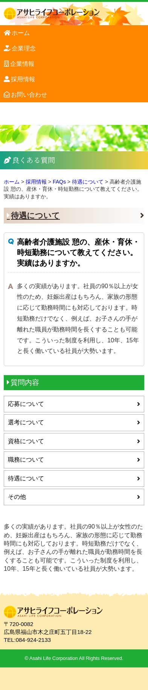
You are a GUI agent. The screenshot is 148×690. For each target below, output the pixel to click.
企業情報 (22, 64)
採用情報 (23, 79)
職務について (26, 459)
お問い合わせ (29, 94)
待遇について (35, 215)
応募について (26, 404)
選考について (26, 422)
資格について (26, 441)
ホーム (21, 33)
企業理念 (24, 48)
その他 (17, 497)
